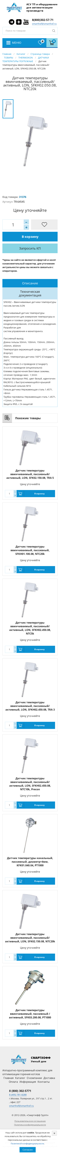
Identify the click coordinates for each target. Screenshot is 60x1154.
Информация (28, 1081)
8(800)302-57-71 (42, 20)
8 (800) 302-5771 (20, 1091)
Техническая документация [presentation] (30, 293)
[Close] (54, 1133)
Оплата (13, 1081)
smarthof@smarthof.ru (44, 23)
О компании (34, 1078)
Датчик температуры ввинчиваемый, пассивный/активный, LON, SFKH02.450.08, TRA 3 (30, 706)
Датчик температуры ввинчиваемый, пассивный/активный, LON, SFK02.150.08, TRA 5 (30, 474)
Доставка (49, 1078)
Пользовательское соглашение (30, 1121)
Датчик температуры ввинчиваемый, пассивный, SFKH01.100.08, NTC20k (30, 550)
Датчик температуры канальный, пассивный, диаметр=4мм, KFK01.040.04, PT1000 (30, 861)
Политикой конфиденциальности (27, 1143)
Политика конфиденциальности (30, 1124)
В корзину (30, 236)
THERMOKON (25, 57)
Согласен (28, 1149)
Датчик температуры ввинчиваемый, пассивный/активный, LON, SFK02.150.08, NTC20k (30, 937)
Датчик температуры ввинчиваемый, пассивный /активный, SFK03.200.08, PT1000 (30, 1013)
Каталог (21, 53)
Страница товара (40, 53)
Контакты (44, 1081)
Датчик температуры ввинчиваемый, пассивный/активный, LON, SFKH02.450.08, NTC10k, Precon (30, 784)
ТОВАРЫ (8, 57)
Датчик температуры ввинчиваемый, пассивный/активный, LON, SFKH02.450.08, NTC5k (30, 628)
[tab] (30, 283)
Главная (6, 53)
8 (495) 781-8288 (18, 1094)
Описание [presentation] (30, 283)
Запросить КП (30, 248)
